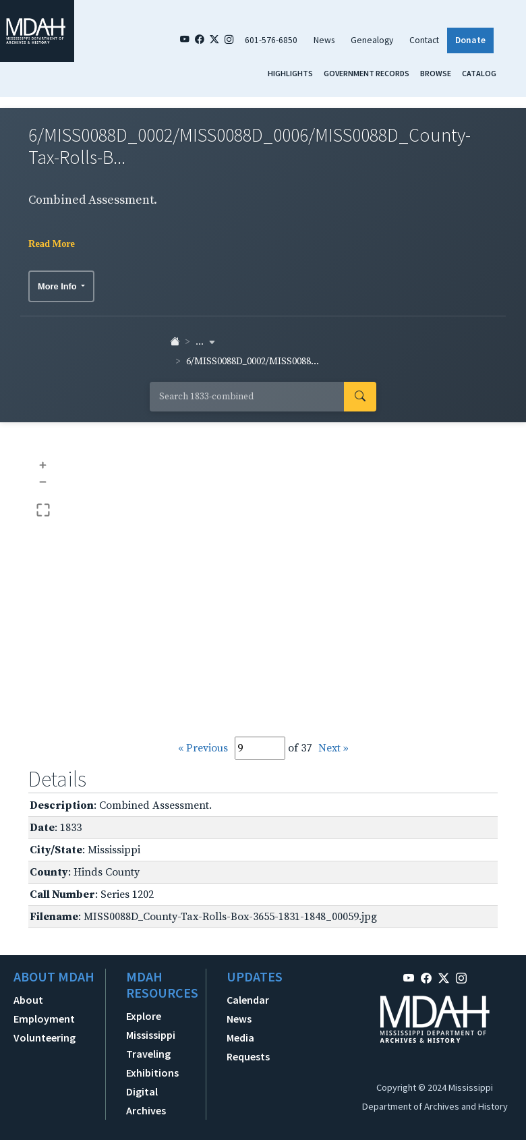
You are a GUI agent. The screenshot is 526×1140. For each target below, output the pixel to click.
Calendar (248, 999)
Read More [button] (51, 243)
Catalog (479, 73)
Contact (424, 40)
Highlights (290, 73)
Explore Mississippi (150, 1025)
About (28, 999)
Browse (435, 73)
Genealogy (372, 40)
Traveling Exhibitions (152, 1063)
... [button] (206, 342)
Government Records (366, 73)
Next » (333, 748)
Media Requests (248, 1047)
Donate (470, 40)
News (324, 40)
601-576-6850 (271, 40)
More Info (58, 286)
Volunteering (44, 1037)
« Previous (203, 748)
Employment (44, 1018)
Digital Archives (146, 1101)
